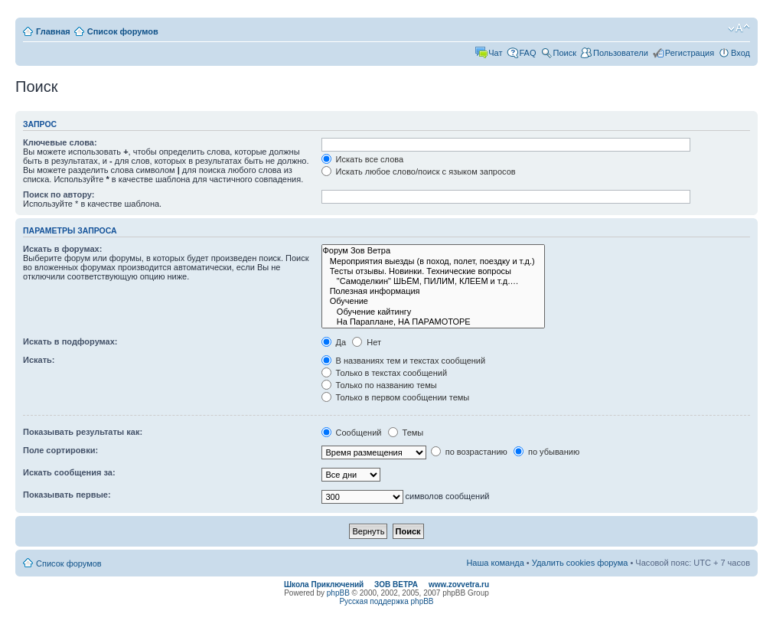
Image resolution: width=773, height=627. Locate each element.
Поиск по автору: (58, 194)
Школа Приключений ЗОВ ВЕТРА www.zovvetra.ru (386, 584)
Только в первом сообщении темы (395, 397)
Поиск (564, 52)
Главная (53, 31)
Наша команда (494, 562)
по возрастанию (469, 451)
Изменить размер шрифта (739, 28)
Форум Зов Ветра (433, 251)
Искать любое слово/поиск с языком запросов (418, 171)
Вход (740, 52)
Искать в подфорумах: (70, 341)
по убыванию (546, 451)
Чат (495, 52)
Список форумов (122, 31)
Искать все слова (362, 159)
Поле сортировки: (60, 450)
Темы (406, 432)
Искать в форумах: (62, 248)
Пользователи (620, 52)
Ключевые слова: (60, 142)
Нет (366, 342)
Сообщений (351, 432)
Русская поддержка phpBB (386, 601)
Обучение (433, 301)
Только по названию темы (379, 385)
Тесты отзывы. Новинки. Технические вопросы (433, 271)
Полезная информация (433, 291)
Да (334, 342)
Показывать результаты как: (82, 431)
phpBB (338, 593)
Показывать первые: (67, 494)
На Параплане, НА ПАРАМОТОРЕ (433, 322)
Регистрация (689, 52)
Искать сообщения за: (69, 472)
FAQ (528, 52)
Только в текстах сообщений (384, 372)
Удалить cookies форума (580, 562)
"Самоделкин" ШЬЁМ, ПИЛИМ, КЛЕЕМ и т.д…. (433, 281)
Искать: (38, 359)
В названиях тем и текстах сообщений (403, 360)
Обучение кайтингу (433, 312)
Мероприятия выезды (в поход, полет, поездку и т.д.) (433, 261)
